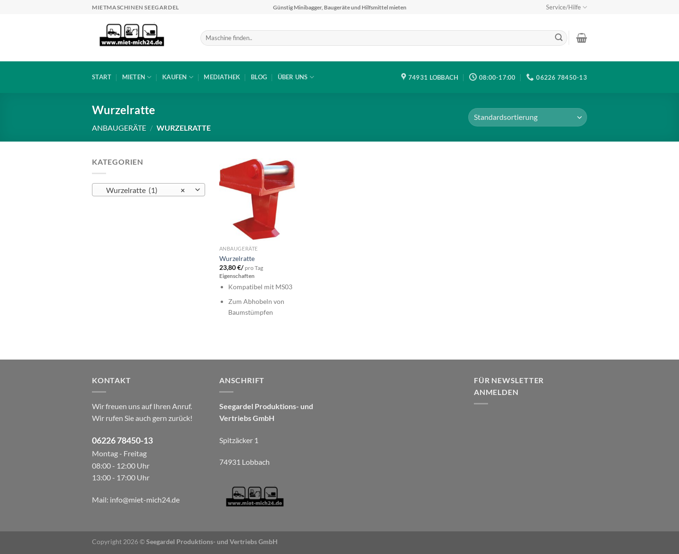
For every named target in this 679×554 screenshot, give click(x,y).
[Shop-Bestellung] (527, 117)
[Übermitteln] (559, 38)
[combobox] (148, 189)
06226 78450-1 (120, 440)
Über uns (296, 77)
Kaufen (177, 77)
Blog (259, 77)
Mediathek (222, 77)
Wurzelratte (237, 258)
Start (101, 77)
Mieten (137, 77)
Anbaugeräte (119, 127)
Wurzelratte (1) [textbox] (143, 190)
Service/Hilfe (566, 7)
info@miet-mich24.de (145, 499)
